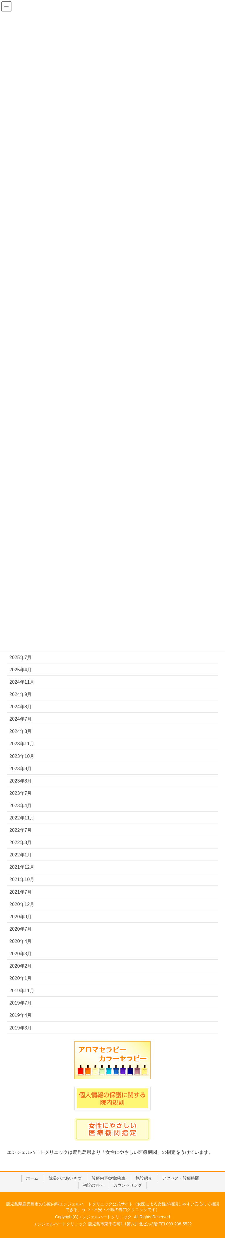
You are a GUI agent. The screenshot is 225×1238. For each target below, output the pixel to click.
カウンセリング (127, 1185)
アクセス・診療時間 (180, 1178)
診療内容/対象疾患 (109, 1178)
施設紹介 (144, 1178)
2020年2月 (20, 965)
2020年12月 (21, 904)
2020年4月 (20, 941)
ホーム (32, 1178)
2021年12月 (21, 867)
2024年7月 (20, 719)
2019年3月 (20, 1027)
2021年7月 (20, 892)
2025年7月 (20, 657)
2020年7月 (20, 929)
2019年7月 (20, 1002)
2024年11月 (21, 682)
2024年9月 (20, 694)
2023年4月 (20, 805)
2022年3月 (20, 842)
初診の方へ (93, 1185)
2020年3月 (20, 953)
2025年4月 (20, 669)
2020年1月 (20, 978)
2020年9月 (20, 916)
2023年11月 (21, 743)
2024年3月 (20, 731)
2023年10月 (21, 756)
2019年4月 (20, 1015)
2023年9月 (20, 768)
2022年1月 (20, 854)
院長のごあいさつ (65, 1178)
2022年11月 (21, 817)
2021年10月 (21, 879)
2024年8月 (20, 706)
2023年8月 (20, 780)
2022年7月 (20, 830)
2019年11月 (21, 990)
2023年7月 (20, 793)
